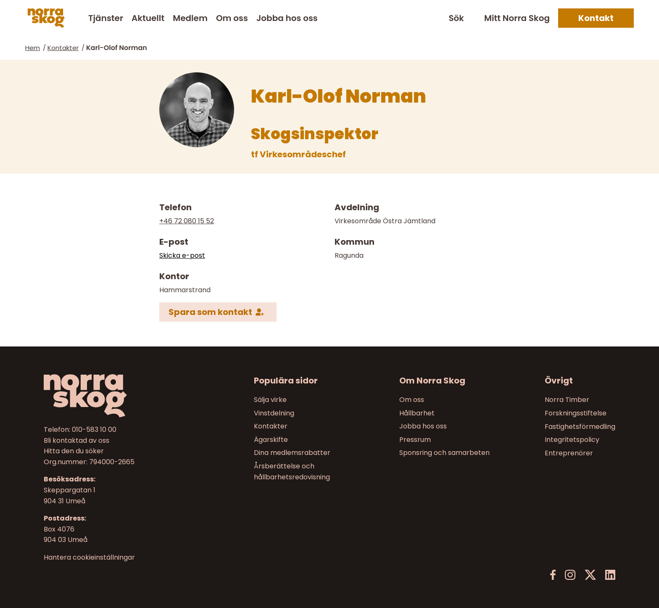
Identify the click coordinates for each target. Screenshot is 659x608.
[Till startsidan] (111, 396)
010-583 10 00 (94, 429)
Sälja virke (270, 399)
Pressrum (415, 439)
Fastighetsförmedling (580, 426)
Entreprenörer (569, 453)
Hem (32, 47)
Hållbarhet (417, 413)
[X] (590, 575)
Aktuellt (148, 18)
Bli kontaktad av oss (76, 440)
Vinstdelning (274, 413)
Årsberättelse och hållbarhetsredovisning (292, 471)
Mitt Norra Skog (517, 18)
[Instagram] (570, 575)
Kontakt (596, 18)
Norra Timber (567, 399)
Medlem (190, 18)
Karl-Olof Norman (116, 48)
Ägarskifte (271, 439)
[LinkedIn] (610, 575)
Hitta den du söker (74, 451)
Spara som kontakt (210, 311)
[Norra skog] (46, 18)
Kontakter (63, 47)
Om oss (232, 18)
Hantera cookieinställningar (89, 557)
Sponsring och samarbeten (444, 453)
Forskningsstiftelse (575, 413)
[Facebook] (553, 575)
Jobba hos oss (287, 18)
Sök (456, 18)
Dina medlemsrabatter (292, 453)
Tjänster (105, 18)
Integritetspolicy (572, 439)
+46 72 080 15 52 (186, 221)
